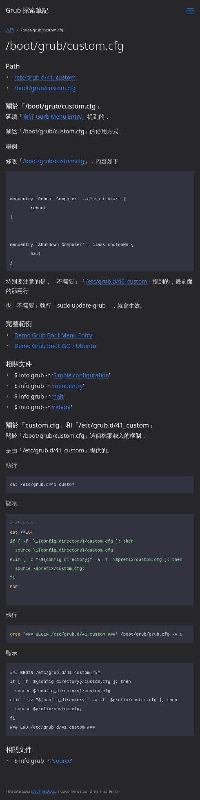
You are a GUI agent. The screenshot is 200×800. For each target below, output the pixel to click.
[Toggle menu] (190, 11)
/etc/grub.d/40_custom (116, 281)
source (62, 761)
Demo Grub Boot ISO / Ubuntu (55, 346)
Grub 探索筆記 (27, 10)
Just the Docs (43, 791)
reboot (62, 407)
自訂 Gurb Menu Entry (52, 116)
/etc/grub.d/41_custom (45, 77)
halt (58, 396)
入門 (10, 30)
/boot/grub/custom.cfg (45, 88)
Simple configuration (81, 375)
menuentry (68, 386)
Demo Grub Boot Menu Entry (53, 335)
